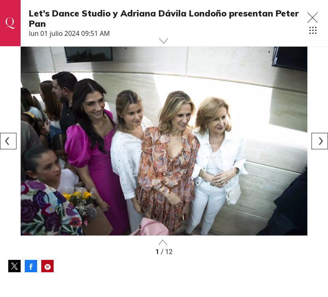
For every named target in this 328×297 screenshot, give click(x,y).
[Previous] (8, 141)
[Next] (319, 141)
